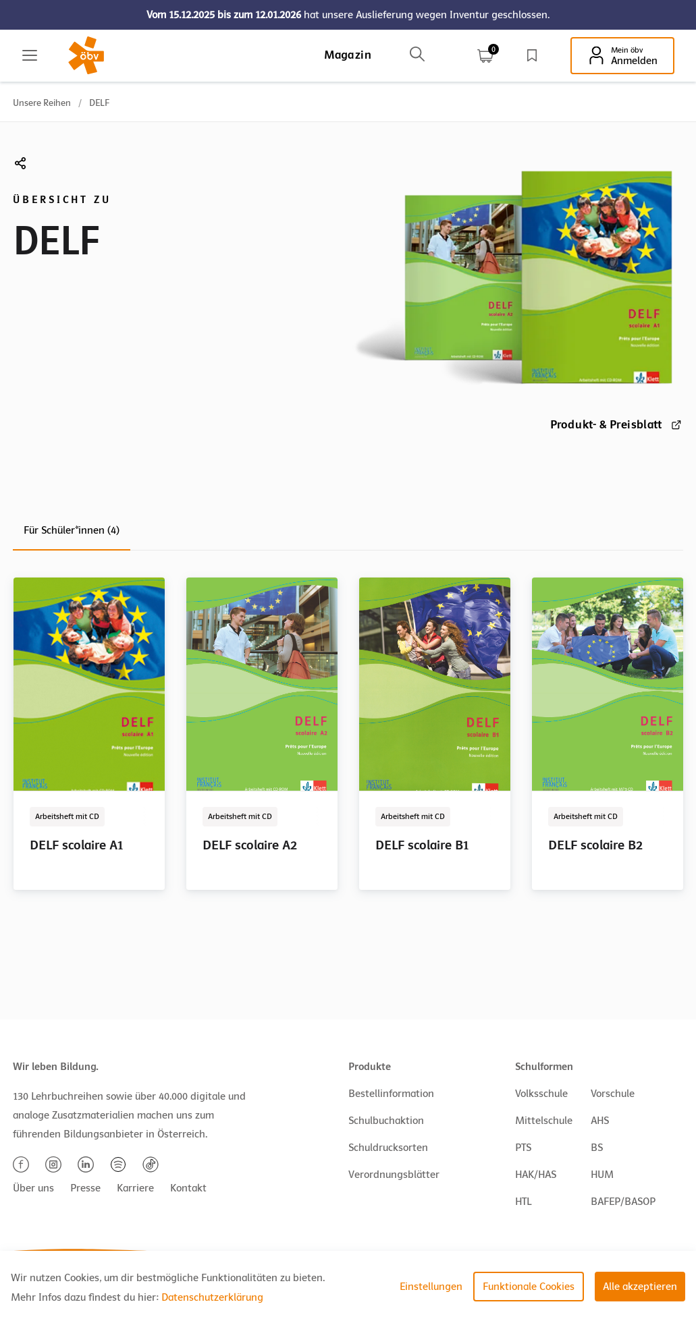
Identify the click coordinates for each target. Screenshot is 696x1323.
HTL (523, 1201)
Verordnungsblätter (393, 1175)
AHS (600, 1121)
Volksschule (541, 1094)
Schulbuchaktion (386, 1121)
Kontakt (188, 1188)
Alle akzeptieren (640, 1286)
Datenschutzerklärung (212, 1297)
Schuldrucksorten (388, 1148)
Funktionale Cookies (528, 1286)
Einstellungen (431, 1286)
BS (597, 1148)
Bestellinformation (391, 1094)
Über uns (33, 1188)
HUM (602, 1175)
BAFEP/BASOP (623, 1201)
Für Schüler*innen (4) (71, 530)
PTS (523, 1148)
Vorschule (613, 1094)
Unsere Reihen (42, 103)
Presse (85, 1188)
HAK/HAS (535, 1175)
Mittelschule (543, 1121)
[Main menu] (30, 55)
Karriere (135, 1188)
